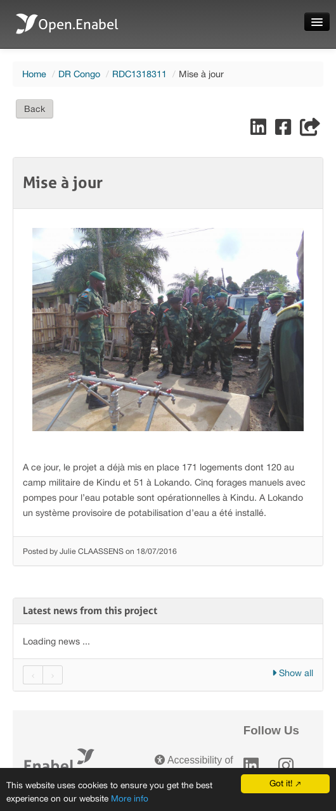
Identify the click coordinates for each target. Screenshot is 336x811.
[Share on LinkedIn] (259, 130)
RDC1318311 (139, 73)
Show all (292, 672)
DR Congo (79, 73)
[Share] (310, 130)
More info (129, 798)
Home (34, 73)
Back (34, 109)
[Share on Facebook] (284, 130)
